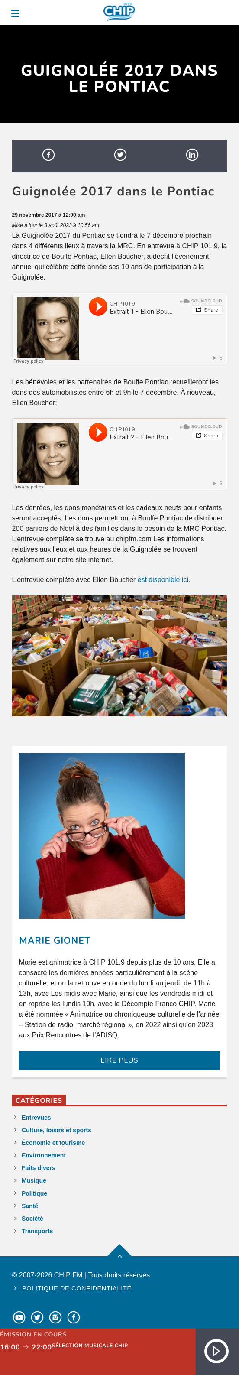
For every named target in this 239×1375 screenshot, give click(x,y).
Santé (30, 1206)
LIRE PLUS (119, 1060)
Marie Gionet (54, 941)
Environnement (44, 1155)
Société (32, 1218)
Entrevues (36, 1117)
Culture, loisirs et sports (56, 1130)
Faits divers (38, 1167)
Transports (37, 1231)
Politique (34, 1193)
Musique (34, 1180)
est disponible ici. (164, 579)
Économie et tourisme (53, 1142)
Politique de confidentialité (77, 1288)
